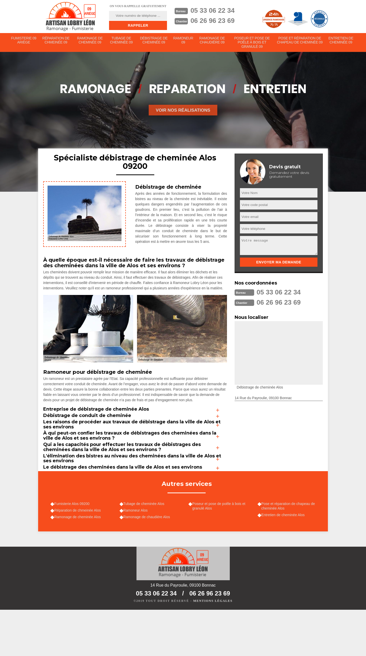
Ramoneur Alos (137, 555)
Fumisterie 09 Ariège (23, 41)
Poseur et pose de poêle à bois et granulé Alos (220, 549)
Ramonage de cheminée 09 (90, 41)
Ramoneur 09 (184, 41)
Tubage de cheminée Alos (145, 547)
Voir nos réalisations (183, 111)
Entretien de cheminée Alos (284, 559)
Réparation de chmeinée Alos (78, 555)
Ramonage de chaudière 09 (212, 41)
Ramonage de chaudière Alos (148, 562)
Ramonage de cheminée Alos (78, 562)
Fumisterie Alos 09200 (73, 547)
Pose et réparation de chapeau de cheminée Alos (289, 549)
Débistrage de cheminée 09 (153, 41)
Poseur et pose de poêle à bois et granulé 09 (252, 43)
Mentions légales (213, 647)
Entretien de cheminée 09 (341, 41)
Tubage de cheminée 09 (121, 41)
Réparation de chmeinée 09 (55, 41)
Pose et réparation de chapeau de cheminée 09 (299, 41)
